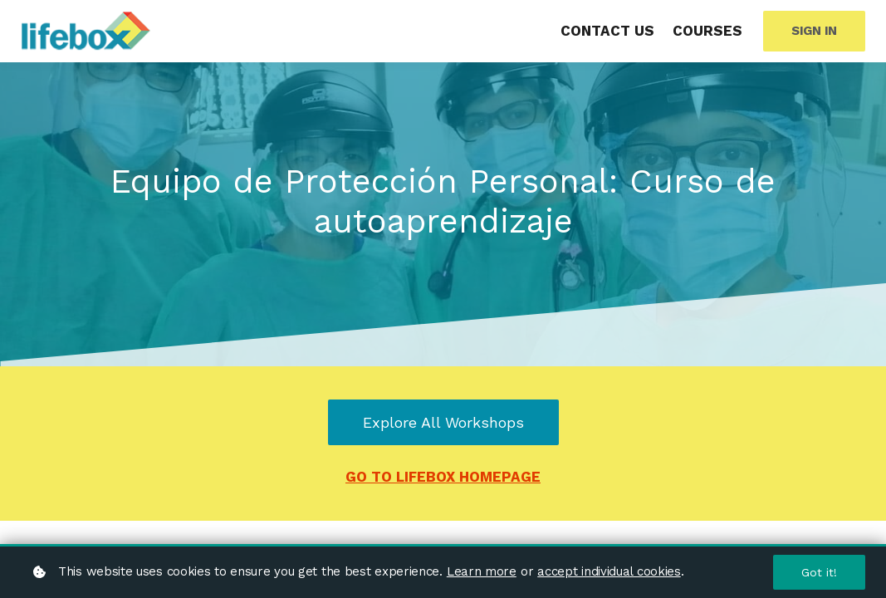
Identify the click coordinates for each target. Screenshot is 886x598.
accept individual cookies (609, 571)
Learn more (481, 571)
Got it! (819, 572)
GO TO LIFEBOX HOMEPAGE (443, 476)
